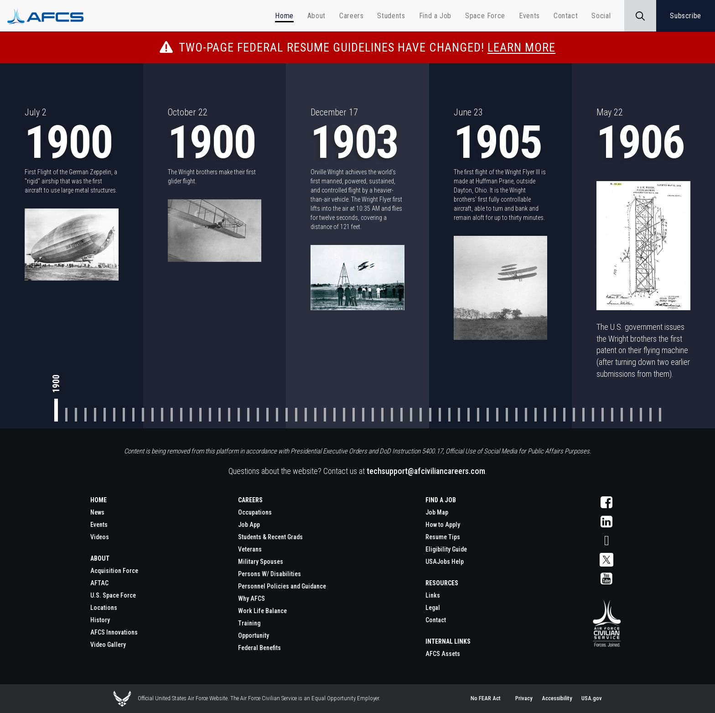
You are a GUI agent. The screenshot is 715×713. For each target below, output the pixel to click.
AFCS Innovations (114, 632)
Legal (432, 607)
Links (432, 595)
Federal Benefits (259, 647)
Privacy (524, 698)
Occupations (255, 512)
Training (249, 623)
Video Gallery (108, 644)
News (97, 512)
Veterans (250, 549)
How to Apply (442, 524)
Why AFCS (251, 598)
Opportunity (253, 635)
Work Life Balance (262, 610)
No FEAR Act (486, 698)
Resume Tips (442, 537)
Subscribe (685, 15)
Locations (103, 607)
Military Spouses (260, 561)
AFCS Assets (442, 653)
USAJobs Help (444, 561)
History (100, 620)
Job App (249, 524)
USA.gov (591, 698)
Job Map (436, 512)
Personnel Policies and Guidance (282, 586)
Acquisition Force (114, 570)
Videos (99, 537)
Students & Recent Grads (270, 537)
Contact (435, 620)
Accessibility (557, 698)
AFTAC (99, 583)
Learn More (521, 47)
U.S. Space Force (113, 595)
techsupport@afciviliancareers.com (426, 471)
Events (99, 524)
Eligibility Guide (446, 549)
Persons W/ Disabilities (269, 574)
